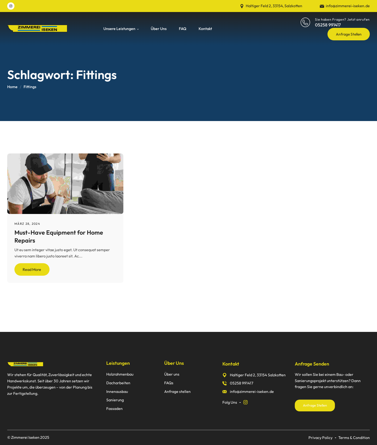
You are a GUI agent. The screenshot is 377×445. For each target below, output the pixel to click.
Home (12, 86)
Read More (32, 269)
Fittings (30, 86)
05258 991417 (328, 25)
